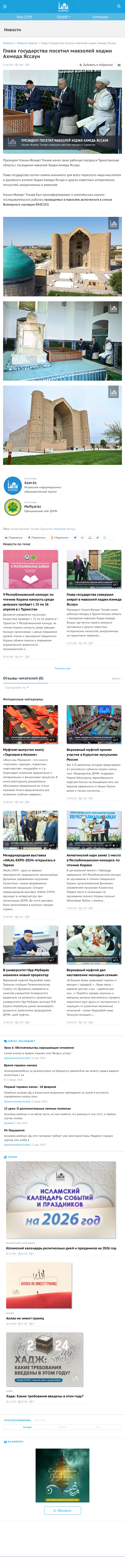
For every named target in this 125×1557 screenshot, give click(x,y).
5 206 (19, 802)
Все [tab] (97, 1427)
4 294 (83, 798)
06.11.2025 (11, 1254)
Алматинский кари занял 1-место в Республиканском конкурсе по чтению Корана (94, 860)
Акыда (10, 1313)
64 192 (22, 1254)
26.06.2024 (11, 1324)
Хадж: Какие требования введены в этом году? (44, 1396)
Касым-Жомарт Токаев (25, 529)
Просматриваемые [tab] (17, 1420)
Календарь (100, 17)
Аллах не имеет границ (25, 1318)
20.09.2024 (8, 917)
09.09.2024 (72, 1022)
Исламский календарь (20, 1243)
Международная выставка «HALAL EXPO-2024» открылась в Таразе (29, 860)
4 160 (83, 1022)
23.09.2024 (8, 802)
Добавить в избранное (95, 65)
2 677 (19, 657)
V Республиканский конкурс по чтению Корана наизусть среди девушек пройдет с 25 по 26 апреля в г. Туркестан (28, 602)
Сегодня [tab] (27, 1427)
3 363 (83, 643)
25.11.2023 (11, 1402)
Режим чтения (119, 66)
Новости (8, 43)
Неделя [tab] (62, 1427)
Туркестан (46, 529)
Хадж (9, 1391)
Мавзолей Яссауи (64, 529)
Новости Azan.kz (27, 43)
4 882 (19, 65)
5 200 (19, 1022)
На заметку (14, 1441)
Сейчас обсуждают (19, 1041)
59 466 (22, 1402)
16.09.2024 (72, 908)
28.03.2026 (8, 657)
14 (108, 845)
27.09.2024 (8, 65)
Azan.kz (30, 483)
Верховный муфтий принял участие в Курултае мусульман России (92, 754)
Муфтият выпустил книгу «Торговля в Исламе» (23, 752)
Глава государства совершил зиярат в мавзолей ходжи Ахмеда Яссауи (94, 599)
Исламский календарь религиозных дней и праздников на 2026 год (61, 1248)
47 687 (22, 1324)
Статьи (10, 1157)
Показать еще (63, 668)
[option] (62, 1476)
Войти (117, 678)
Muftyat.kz (32, 507)
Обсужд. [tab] (40, 1420)
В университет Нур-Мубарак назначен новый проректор (26, 972)
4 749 (83, 908)
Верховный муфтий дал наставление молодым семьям (92, 972)
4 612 (19, 917)
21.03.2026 (72, 643)
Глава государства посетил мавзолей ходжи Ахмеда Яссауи (78, 43)
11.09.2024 (8, 1022)
